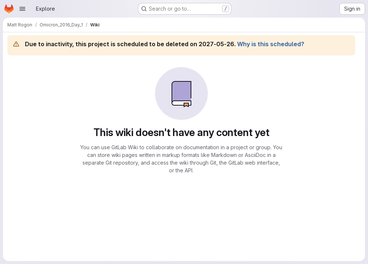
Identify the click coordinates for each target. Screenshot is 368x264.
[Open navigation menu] (22, 9)
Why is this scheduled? (270, 44)
